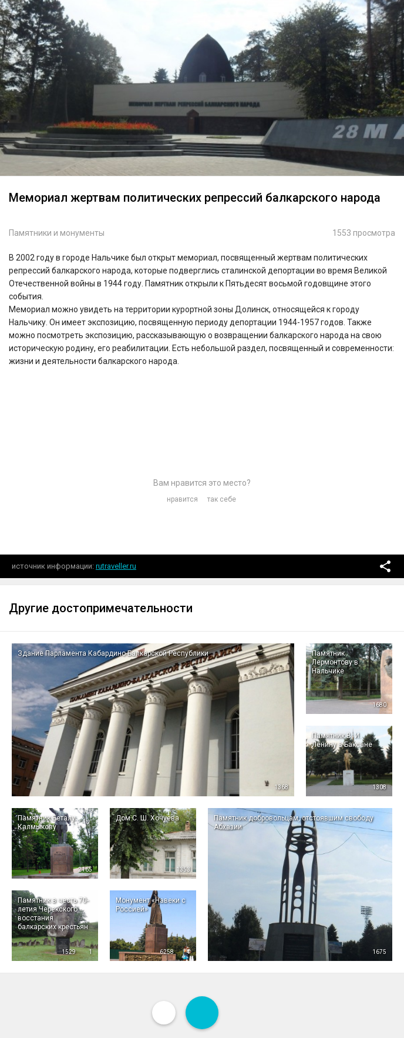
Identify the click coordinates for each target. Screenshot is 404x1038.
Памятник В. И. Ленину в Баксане (342, 740)
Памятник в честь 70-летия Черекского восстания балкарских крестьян (53, 913)
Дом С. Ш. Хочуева (147, 818)
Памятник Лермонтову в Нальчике (335, 662)
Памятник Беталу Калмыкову (46, 822)
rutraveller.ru (116, 566)
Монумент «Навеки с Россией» (151, 904)
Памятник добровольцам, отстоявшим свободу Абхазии (293, 822)
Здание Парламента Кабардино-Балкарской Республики (113, 653)
